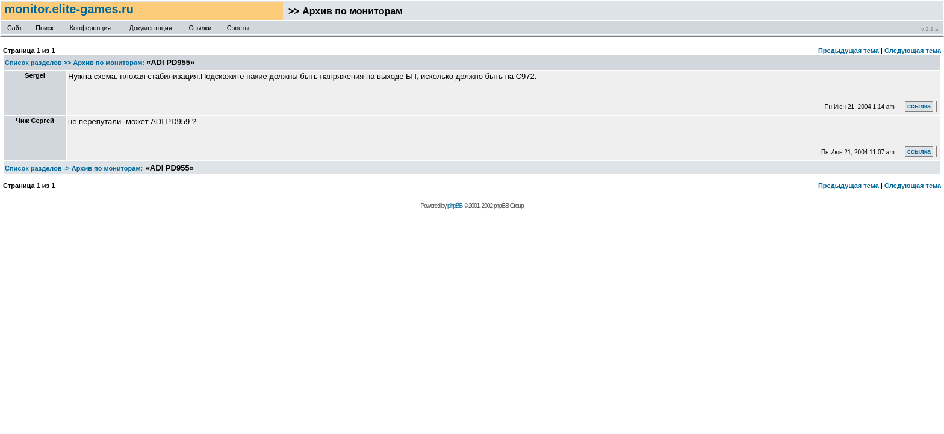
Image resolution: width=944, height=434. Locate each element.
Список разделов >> (38, 62)
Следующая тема (912, 50)
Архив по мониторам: (108, 62)
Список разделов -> (37, 168)
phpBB (454, 206)
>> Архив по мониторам (343, 11)
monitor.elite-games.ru (70, 9)
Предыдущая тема (848, 50)
